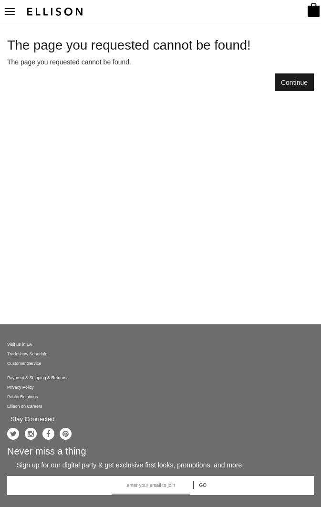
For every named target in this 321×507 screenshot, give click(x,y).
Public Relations (22, 396)
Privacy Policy (20, 387)
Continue (294, 82)
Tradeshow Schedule (27, 354)
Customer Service (24, 363)
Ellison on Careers (24, 406)
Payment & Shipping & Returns (36, 377)
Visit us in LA (19, 344)
